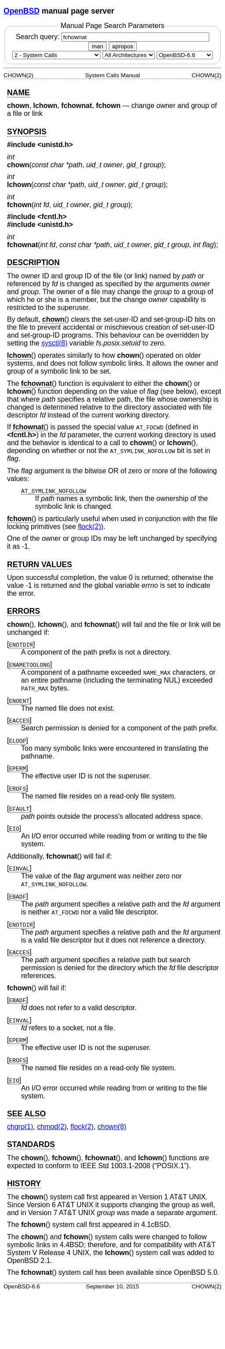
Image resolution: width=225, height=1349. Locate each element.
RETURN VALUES (39, 564)
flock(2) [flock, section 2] (89, 526)
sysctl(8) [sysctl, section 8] (54, 343)
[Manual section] (56, 55)
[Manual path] (185, 55)
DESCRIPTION (33, 262)
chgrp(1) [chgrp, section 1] (20, 1126)
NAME (18, 92)
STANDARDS (31, 1144)
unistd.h (55, 144)
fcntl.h (52, 216)
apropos (122, 46)
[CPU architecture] (129, 55)
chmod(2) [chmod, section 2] (52, 1126)
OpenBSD (21, 11)
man (97, 46)
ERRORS (23, 611)
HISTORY (24, 1183)
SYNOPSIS (26, 131)
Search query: (112, 36)
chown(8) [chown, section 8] (111, 1126)
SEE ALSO (26, 1113)
